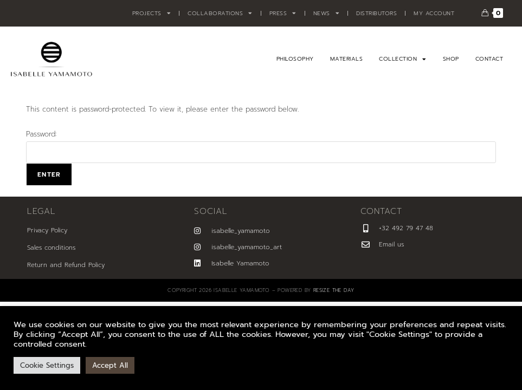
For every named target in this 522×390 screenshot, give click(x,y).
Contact (489, 59)
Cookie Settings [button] (47, 365)
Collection (403, 59)
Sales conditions (51, 247)
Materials (346, 59)
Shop (451, 59)
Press (283, 13)
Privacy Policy (47, 230)
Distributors (376, 13)
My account (434, 13)
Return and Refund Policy (66, 265)
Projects (151, 13)
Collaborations (220, 13)
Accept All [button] (110, 365)
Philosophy (295, 59)
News (326, 13)
